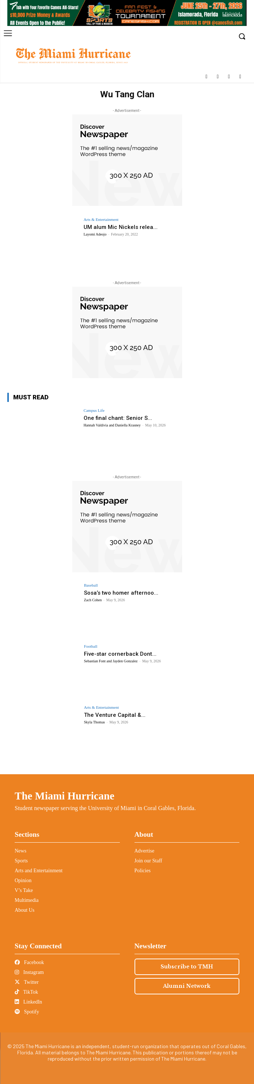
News (20, 851)
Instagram (29, 972)
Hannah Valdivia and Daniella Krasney (112, 425)
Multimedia (26, 900)
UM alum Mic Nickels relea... (121, 227)
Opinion (23, 880)
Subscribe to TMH (187, 966)
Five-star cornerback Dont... (120, 654)
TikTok (26, 992)
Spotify (27, 1012)
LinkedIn (28, 1002)
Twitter (26, 982)
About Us (24, 910)
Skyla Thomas (94, 722)
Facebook (29, 962)
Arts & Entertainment (101, 220)
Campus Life (94, 411)
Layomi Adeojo (95, 234)
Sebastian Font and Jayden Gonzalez (111, 661)
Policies (143, 870)
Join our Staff (148, 860)
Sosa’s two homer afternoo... (121, 593)
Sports (21, 860)
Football (90, 646)
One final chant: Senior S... (118, 418)
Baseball (91, 585)
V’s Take (24, 890)
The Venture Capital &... (115, 715)
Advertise (144, 851)
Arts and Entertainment (39, 870)
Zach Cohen (93, 600)
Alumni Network (186, 986)
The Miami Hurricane (64, 796)
